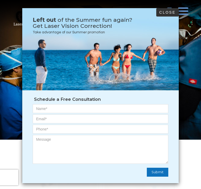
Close (167, 12)
